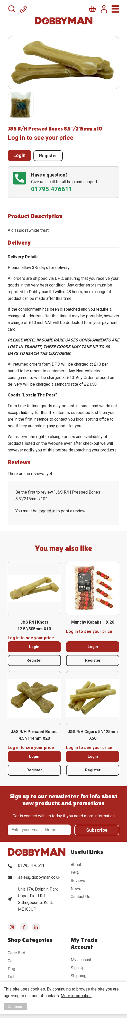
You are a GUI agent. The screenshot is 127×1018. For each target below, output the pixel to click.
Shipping (78, 975)
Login (19, 155)
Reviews (78, 880)
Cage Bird (16, 952)
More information (76, 995)
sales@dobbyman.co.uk (39, 877)
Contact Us (80, 896)
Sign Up (78, 967)
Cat (11, 960)
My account (81, 959)
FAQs (75, 872)
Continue (15, 1006)
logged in (47, 510)
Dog (11, 968)
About (76, 864)
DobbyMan (64, 20)
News (76, 888)
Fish (11, 976)
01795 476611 (31, 865)
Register (48, 155)
